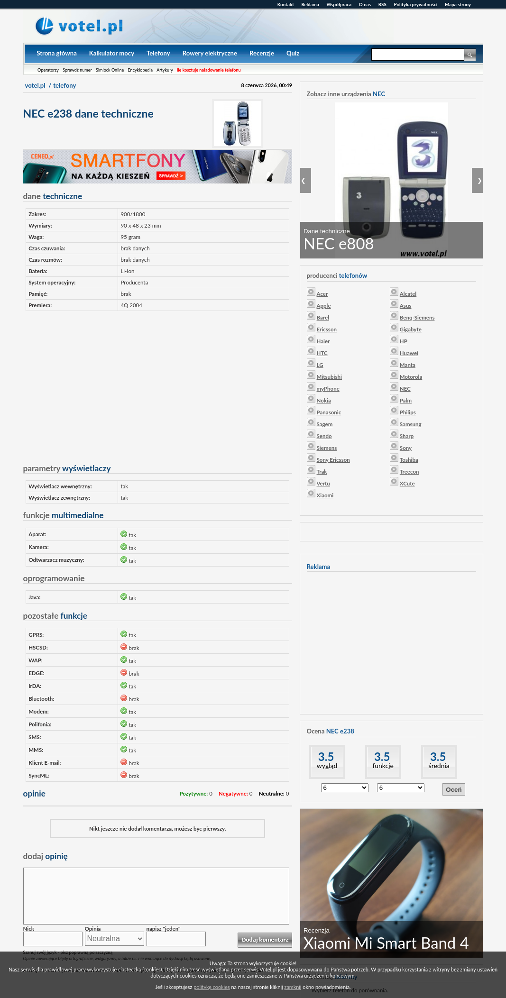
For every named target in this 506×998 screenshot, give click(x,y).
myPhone (328, 388)
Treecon (409, 471)
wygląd (327, 765)
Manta (407, 365)
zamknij (293, 987)
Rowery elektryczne (210, 53)
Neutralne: (272, 793)
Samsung (411, 424)
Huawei (409, 353)
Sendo (324, 436)
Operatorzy (48, 70)
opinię (45, 856)
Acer (322, 294)
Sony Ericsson (333, 460)
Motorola (411, 377)
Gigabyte (411, 329)
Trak (322, 471)
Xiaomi (325, 495)
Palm (406, 400)
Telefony (158, 53)
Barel (323, 317)
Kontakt (285, 4)
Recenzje (261, 53)
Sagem (325, 424)
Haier (323, 341)
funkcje (383, 765)
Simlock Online (110, 70)
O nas (365, 4)
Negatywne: (233, 793)
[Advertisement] (157, 383)
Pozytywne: (193, 793)
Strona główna (57, 53)
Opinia (93, 928)
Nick (28, 928)
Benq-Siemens (417, 317)
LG (320, 365)
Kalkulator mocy (111, 53)
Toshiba (409, 460)
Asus (406, 305)
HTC (322, 353)
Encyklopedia (140, 70)
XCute (407, 483)
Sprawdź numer (77, 70)
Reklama (310, 4)
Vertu (323, 483)
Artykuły (164, 70)
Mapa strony (458, 4)
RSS (382, 4)
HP (403, 341)
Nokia (324, 400)
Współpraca (339, 4)
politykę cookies (211, 987)
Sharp (407, 436)
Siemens (327, 448)
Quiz (292, 53)
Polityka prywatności (416, 4)
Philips (408, 412)
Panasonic (329, 412)
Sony (406, 448)
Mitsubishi (329, 377)
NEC (405, 388)
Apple (324, 305)
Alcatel (408, 294)
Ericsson (327, 329)
